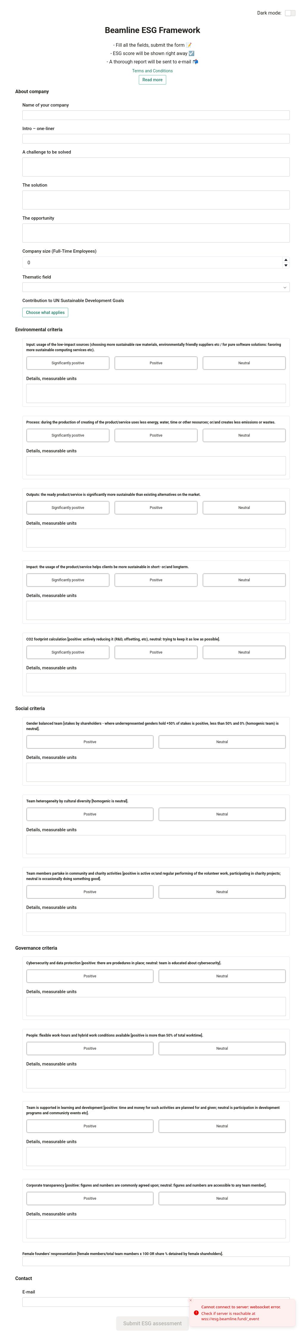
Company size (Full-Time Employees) (59, 251)
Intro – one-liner (38, 128)
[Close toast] (191, 1300)
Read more (152, 79)
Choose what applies (45, 312)
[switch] (290, 13)
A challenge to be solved (46, 152)
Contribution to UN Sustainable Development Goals (73, 300)
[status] (242, 1312)
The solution (34, 185)
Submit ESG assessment (152, 1323)
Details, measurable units (51, 378)
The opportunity (38, 218)
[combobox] (156, 287)
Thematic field (36, 277)
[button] (286, 259)
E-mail (28, 1292)
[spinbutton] (156, 262)
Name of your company (45, 105)
